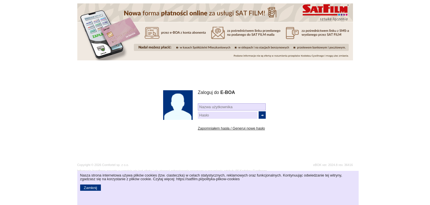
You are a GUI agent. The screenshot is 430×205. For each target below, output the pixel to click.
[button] (262, 115)
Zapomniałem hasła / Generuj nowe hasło (231, 128)
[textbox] (232, 106)
